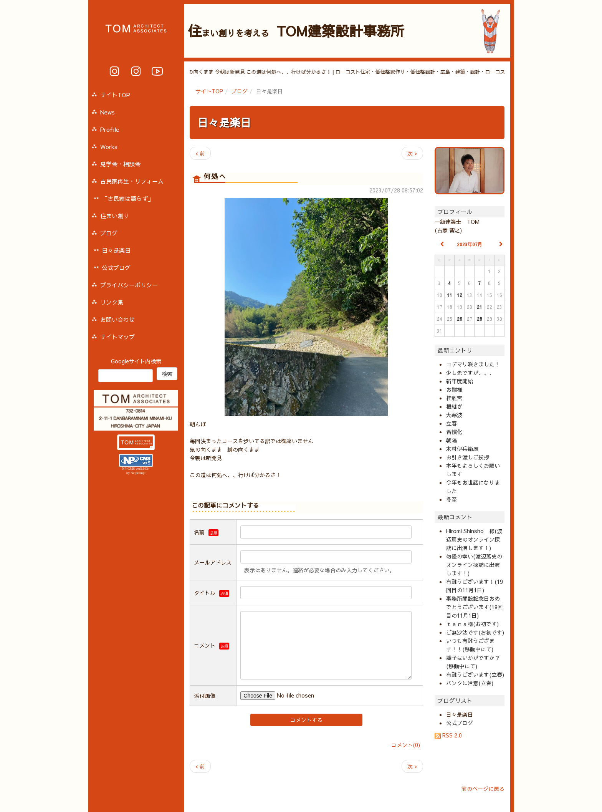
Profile (109, 129)
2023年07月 (469, 244)
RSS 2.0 (448, 735)
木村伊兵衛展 (462, 448)
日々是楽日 (224, 122)
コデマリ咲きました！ (473, 364)
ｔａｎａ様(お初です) (472, 624)
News (107, 112)
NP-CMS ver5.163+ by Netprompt (136, 471)
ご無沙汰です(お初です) (475, 632)
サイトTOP (209, 91)
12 (459, 295)
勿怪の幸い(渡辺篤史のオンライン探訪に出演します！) (474, 564)
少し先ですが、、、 (470, 372)
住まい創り (114, 216)
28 (479, 319)
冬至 (451, 499)
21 (479, 307)
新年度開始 (459, 381)
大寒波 (454, 415)
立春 (451, 423)
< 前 (200, 153)
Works (108, 147)
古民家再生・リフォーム (132, 181)
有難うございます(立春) (475, 674)
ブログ (240, 91)
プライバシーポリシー (129, 285)
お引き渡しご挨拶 (467, 457)
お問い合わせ (117, 319)
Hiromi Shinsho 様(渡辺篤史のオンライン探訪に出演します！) (474, 539)
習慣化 (454, 432)
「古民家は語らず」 (128, 198)
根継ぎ (454, 406)
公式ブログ (459, 723)
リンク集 (111, 302)
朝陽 (451, 440)
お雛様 (454, 389)
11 (449, 295)
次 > (412, 153)
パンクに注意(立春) (469, 683)
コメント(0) (405, 745)
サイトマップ (117, 337)
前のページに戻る (482, 788)
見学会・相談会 (120, 164)
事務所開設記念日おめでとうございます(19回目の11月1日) (474, 607)
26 (459, 319)
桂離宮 (454, 398)
